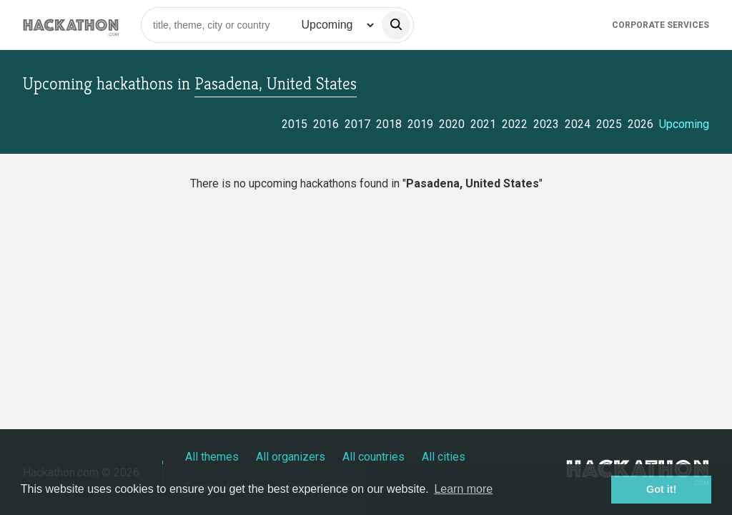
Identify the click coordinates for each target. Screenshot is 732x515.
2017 (357, 124)
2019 (420, 124)
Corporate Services (660, 25)
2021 (483, 124)
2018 (389, 124)
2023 (546, 124)
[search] (396, 25)
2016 (326, 124)
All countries (373, 457)
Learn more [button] (463, 489)
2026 (640, 124)
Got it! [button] (661, 489)
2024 (577, 124)
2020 (452, 124)
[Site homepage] (71, 24)
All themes (212, 457)
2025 (609, 124)
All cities (443, 457)
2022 (515, 124)
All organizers (290, 457)
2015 (294, 124)
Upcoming (684, 124)
